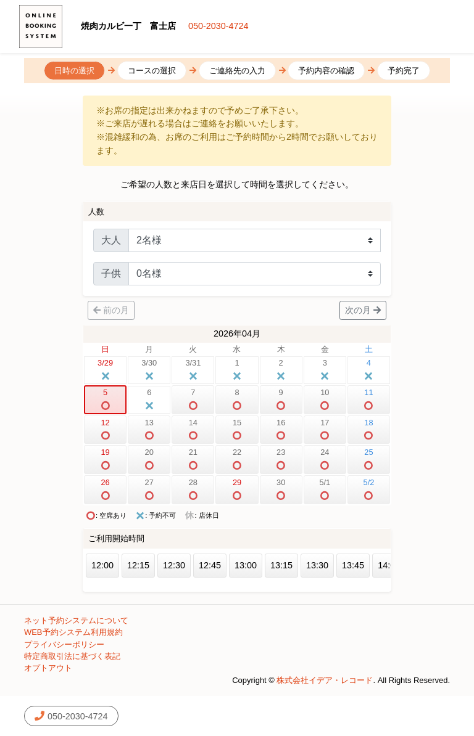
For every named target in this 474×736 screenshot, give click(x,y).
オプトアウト (48, 668)
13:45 (353, 565)
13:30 (317, 565)
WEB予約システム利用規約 (73, 632)
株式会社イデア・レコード (324, 680)
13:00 (246, 565)
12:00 (102, 565)
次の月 (363, 310)
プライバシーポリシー (64, 644)
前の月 (111, 310)
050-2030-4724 (218, 26)
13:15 (281, 565)
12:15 (138, 565)
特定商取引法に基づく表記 (72, 656)
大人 (111, 240)
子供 (111, 273)
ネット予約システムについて (76, 620)
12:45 (210, 565)
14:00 (389, 565)
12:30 (174, 565)
